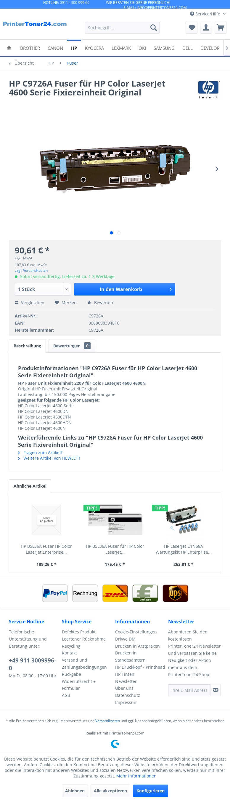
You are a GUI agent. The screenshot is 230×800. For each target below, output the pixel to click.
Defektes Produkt (79, 632)
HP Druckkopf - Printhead (140, 667)
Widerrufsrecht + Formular (79, 684)
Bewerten (100, 302)
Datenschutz (127, 695)
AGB (66, 695)
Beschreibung (27, 346)
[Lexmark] (121, 47)
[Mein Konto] (206, 27)
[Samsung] (164, 47)
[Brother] (30, 47)
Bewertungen (72, 345)
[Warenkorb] (220, 27)
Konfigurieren (150, 790)
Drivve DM (125, 639)
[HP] (74, 47)
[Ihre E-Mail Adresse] (189, 690)
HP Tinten (124, 674)
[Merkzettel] (191, 27)
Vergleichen (29, 302)
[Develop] (210, 47)
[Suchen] (153, 27)
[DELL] (187, 47)
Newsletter (126, 681)
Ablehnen (75, 790)
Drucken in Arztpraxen (137, 646)
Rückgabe (71, 674)
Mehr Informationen (136, 776)
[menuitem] (122, 27)
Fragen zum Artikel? (40, 452)
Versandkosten (107, 720)
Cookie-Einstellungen (136, 632)
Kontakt (69, 653)
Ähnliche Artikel (30, 486)
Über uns (124, 688)
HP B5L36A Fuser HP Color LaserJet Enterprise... (46, 549)
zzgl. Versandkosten (31, 270)
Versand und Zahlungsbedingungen (84, 663)
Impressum (126, 702)
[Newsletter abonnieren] (215, 690)
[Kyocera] (94, 47)
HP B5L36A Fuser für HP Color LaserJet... (115, 549)
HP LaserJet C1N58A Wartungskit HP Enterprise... (184, 549)
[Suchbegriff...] (122, 27)
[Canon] (55, 47)
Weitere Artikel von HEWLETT (49, 458)
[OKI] (142, 47)
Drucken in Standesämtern (130, 656)
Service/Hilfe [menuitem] (205, 14)
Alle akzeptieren (110, 790)
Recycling (71, 646)
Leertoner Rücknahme (84, 639)
